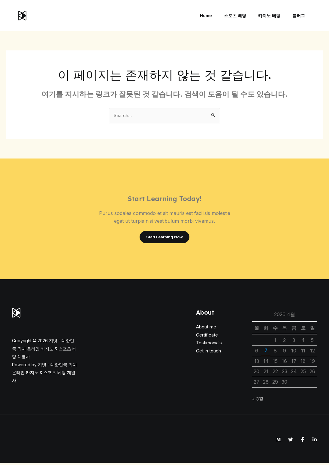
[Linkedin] (314, 441)
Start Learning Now (164, 238)
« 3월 (258, 400)
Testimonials (209, 345)
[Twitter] (290, 441)
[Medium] (278, 441)
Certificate (207, 337)
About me (206, 329)
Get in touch (208, 352)
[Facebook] (302, 441)
